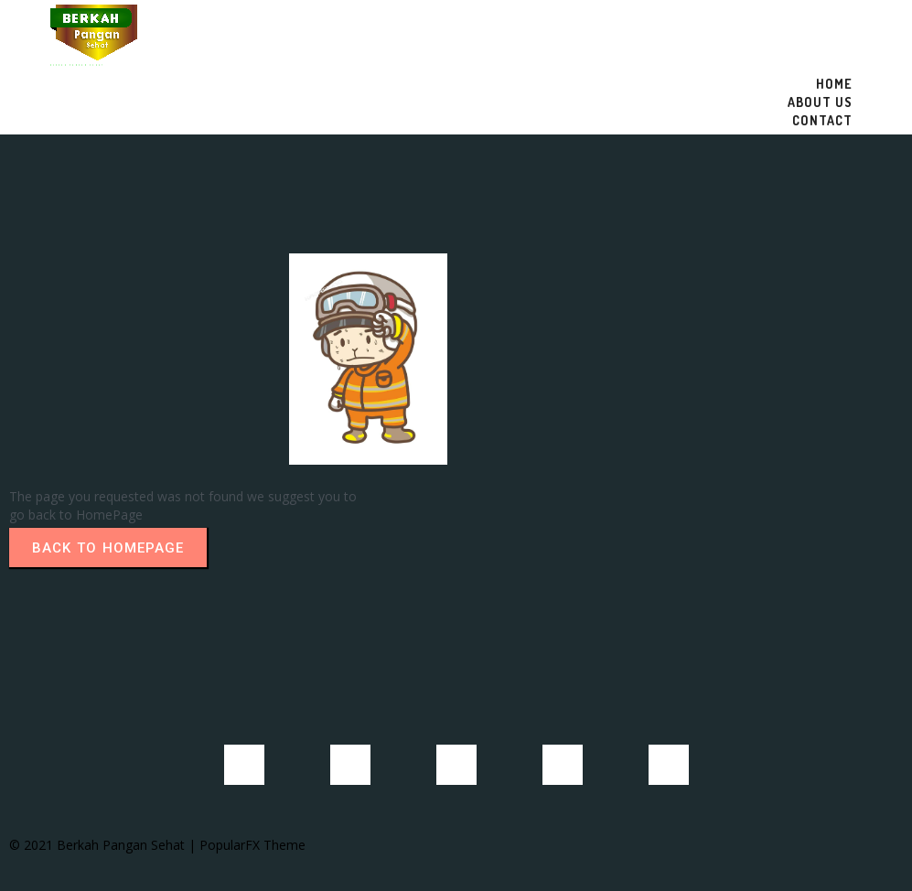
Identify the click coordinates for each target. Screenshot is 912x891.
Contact (822, 120)
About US (820, 102)
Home (834, 83)
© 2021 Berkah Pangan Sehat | (104, 844)
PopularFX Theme (252, 844)
